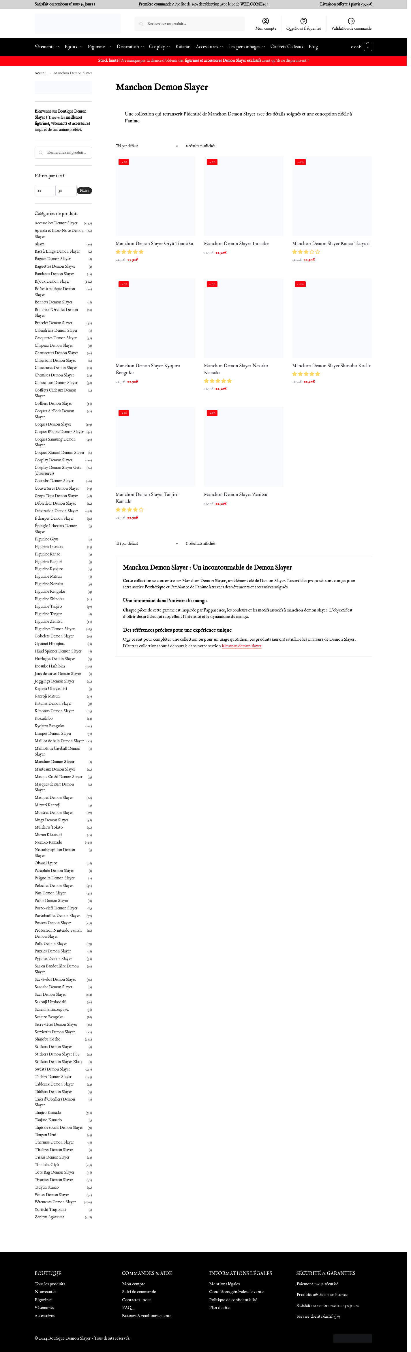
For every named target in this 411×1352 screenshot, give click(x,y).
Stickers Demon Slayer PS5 (57, 1054)
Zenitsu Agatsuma (49, 1217)
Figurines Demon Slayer (55, 629)
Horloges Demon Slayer (55, 658)
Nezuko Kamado (48, 842)
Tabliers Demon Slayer (53, 1091)
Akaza (39, 244)
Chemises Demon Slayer (54, 375)
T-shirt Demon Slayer (53, 1076)
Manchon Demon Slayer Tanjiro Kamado (147, 498)
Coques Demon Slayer (53, 424)
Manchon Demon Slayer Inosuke (236, 244)
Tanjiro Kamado (48, 1112)
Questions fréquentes (303, 24)
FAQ (126, 1307)
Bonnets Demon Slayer (53, 302)
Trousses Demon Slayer (54, 1180)
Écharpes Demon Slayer (54, 518)
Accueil (40, 73)
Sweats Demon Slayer (52, 1069)
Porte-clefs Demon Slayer (56, 908)
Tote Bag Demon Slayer (54, 1172)
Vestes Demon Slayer (52, 1195)
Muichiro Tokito (49, 827)
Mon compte (265, 24)
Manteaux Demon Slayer (55, 769)
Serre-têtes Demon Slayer (56, 1024)
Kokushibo (44, 718)
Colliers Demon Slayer (53, 403)
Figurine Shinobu (49, 599)
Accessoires (45, 1316)
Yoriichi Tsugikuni (50, 1209)
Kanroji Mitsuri (47, 696)
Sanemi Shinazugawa (52, 1009)
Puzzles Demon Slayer (53, 951)
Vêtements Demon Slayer (55, 1202)
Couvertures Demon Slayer (57, 488)
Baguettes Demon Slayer (55, 266)
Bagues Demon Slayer (53, 259)
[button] (130, 252)
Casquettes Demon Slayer (56, 338)
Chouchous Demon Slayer (56, 382)
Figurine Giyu (46, 539)
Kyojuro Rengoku (49, 726)
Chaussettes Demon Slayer (56, 353)
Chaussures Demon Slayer (56, 367)
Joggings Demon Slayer (54, 681)
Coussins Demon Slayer (54, 481)
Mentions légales (224, 1284)
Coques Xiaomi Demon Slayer (60, 452)
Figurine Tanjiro (48, 606)
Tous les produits (50, 1284)
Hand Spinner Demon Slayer (58, 651)
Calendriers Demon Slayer (56, 330)
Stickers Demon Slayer (53, 1046)
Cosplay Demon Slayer (53, 460)
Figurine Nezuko (49, 584)
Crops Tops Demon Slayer (56, 496)
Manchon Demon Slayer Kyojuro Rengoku (148, 369)
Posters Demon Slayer (53, 923)
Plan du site (219, 1307)
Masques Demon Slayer (54, 797)
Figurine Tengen (48, 614)
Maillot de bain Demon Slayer (59, 741)
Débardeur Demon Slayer (55, 503)
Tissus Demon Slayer (52, 1157)
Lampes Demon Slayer (53, 733)
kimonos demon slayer (242, 646)
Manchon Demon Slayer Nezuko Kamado (236, 369)
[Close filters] (93, 84)
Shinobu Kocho (48, 1039)
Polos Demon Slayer (51, 900)
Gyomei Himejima (50, 643)
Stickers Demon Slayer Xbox (58, 1061)
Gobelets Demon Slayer (54, 636)
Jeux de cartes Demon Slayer (58, 673)
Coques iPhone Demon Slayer (59, 431)
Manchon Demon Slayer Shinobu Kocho (331, 366)
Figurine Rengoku (50, 591)
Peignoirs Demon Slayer (55, 878)
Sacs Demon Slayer (50, 994)
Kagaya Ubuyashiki (51, 688)
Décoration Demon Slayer (56, 511)
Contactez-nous (136, 1300)
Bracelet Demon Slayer (53, 323)
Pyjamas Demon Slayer (53, 958)
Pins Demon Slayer (50, 893)
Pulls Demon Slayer (51, 943)
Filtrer (84, 191)
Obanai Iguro (46, 863)
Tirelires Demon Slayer (54, 1150)
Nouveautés (45, 1292)
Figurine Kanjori (48, 561)
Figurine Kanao (48, 554)
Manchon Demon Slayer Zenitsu (235, 495)
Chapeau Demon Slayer (54, 345)
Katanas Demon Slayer (53, 703)
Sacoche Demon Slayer (53, 987)
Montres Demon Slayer (54, 812)
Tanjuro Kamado (48, 1120)
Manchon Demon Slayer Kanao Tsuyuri (331, 244)
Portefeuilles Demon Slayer (57, 915)
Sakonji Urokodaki (50, 1002)
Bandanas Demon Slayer (54, 274)
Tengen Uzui (45, 1134)
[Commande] (147, 146)
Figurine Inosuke (49, 546)
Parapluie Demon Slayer (54, 870)
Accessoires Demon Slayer (56, 223)
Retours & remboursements (146, 1316)
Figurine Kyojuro (49, 569)
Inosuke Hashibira (50, 666)
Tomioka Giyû (47, 1165)
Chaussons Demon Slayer (55, 360)
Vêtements (44, 1307)
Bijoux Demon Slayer (52, 281)
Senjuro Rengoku (49, 1017)
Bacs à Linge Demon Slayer (57, 251)
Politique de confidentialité (233, 1300)
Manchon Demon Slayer (54, 761)
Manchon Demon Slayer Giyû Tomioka (154, 244)
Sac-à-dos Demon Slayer (55, 979)
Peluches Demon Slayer (54, 885)
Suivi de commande (139, 1292)
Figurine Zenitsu (49, 621)
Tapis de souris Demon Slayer (59, 1127)
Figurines (43, 1300)
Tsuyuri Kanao (47, 1187)
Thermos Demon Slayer (54, 1142)
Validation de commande (351, 24)
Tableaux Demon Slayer (54, 1084)
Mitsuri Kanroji (47, 805)
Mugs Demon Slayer (51, 820)
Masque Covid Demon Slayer (58, 777)
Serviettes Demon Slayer (55, 1032)
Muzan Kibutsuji (48, 835)
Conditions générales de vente (236, 1292)
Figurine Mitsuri (48, 576)
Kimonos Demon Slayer (54, 711)
